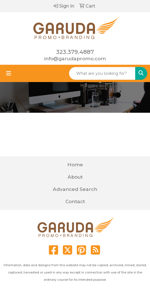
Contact (75, 201)
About (75, 177)
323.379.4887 (75, 52)
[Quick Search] (102, 73)
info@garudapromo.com (75, 58)
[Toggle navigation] (9, 73)
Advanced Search (75, 189)
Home (75, 164)
